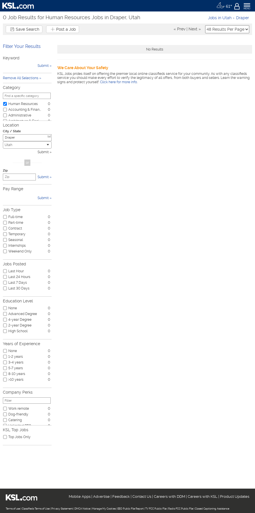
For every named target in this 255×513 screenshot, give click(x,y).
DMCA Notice (82, 508)
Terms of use (13, 508)
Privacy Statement (62, 508)
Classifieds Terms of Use (36, 508)
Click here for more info (118, 82)
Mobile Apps (80, 496)
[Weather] (224, 5)
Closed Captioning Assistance (212, 508)
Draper (242, 17)
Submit (43, 152)
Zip (5, 170)
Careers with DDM (169, 496)
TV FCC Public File (155, 508)
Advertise (101, 496)
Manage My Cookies (104, 508)
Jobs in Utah (220, 17)
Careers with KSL (202, 496)
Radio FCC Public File (180, 508)
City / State (12, 131)
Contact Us (141, 496)
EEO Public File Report (130, 508)
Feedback (121, 496)
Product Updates (234, 496)
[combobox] (27, 145)
